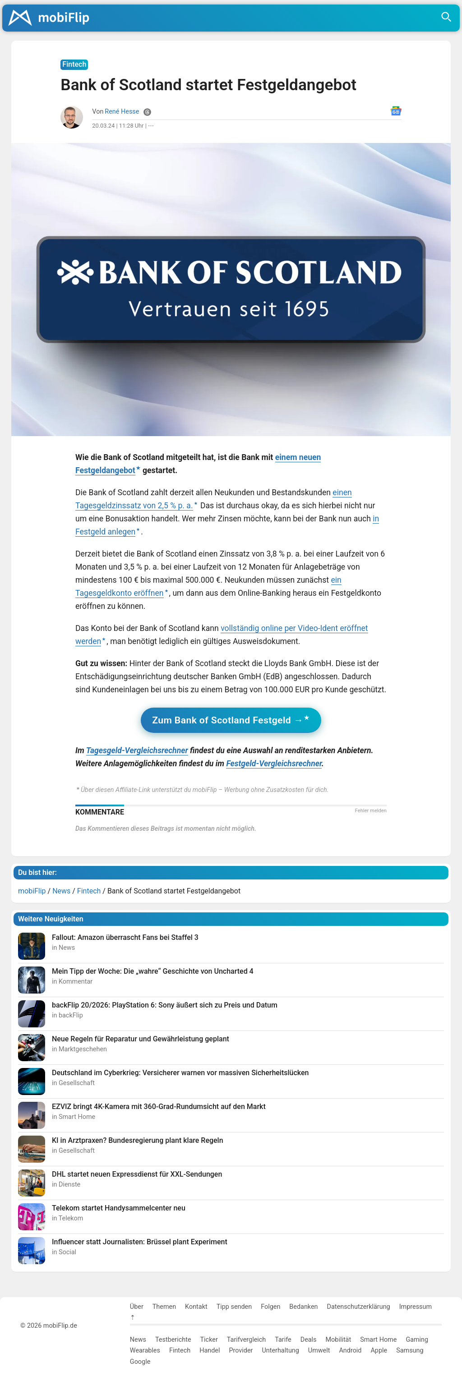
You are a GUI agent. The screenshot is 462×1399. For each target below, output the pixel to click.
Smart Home (378, 1340)
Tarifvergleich (246, 1340)
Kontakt (196, 1307)
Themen (164, 1307)
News (138, 1340)
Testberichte (173, 1340)
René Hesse (122, 111)
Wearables (145, 1350)
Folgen (270, 1307)
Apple (378, 1350)
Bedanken (303, 1307)
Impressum (415, 1307)
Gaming (417, 1340)
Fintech (179, 1350)
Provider (241, 1350)
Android (350, 1350)
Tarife (283, 1340)
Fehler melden (371, 811)
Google (140, 1362)
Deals (308, 1340)
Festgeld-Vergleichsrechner (273, 763)
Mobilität (338, 1340)
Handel (209, 1350)
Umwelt (319, 1350)
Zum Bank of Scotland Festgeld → (227, 720)
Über (136, 1307)
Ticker (209, 1340)
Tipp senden (234, 1307)
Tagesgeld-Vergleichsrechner (137, 750)
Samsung (409, 1350)
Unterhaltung (280, 1350)
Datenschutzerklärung (358, 1307)
